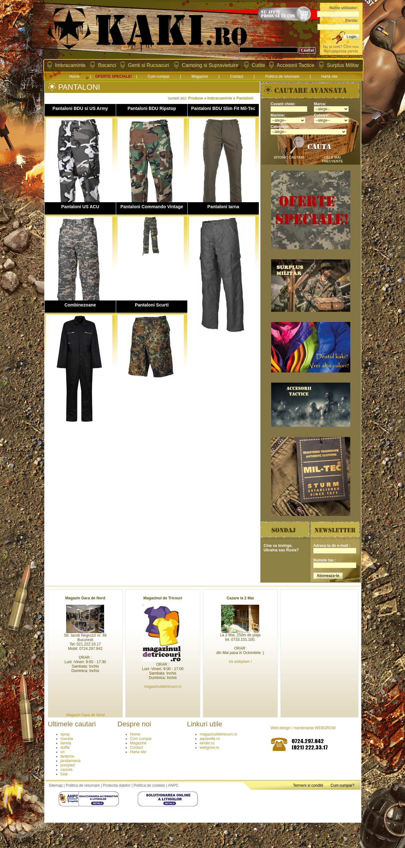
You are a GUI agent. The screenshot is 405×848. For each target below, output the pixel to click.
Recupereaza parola (341, 51)
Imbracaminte (70, 65)
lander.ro (207, 743)
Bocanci (107, 65)
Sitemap (56, 785)
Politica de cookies (149, 785)
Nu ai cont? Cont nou (341, 47)
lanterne (67, 756)
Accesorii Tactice (296, 65)
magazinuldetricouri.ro (218, 734)
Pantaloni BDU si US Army (80, 108)
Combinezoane (80, 304)
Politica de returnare (282, 76)
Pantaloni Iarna (223, 206)
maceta (66, 738)
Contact (236, 76)
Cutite (258, 65)
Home (74, 76)
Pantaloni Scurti (152, 304)
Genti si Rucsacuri (148, 65)
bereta (65, 743)
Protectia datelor (116, 785)
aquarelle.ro (210, 738)
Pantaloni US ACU (80, 206)
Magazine (199, 76)
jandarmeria (70, 761)
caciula (66, 769)
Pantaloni (244, 98)
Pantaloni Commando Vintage (151, 206)
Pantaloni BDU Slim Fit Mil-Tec (223, 108)
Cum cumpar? (342, 785)
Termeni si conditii (308, 785)
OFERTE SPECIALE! (113, 76)
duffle (65, 747)
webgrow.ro (209, 747)
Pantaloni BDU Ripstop (152, 108)
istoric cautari (289, 157)
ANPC (173, 785)
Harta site (329, 76)
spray (65, 734)
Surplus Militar (343, 65)
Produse (195, 98)
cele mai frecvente (332, 159)
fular (64, 774)
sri (62, 752)
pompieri (67, 765)
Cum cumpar (159, 76)
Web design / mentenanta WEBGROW (303, 728)
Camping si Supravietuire (210, 65)
